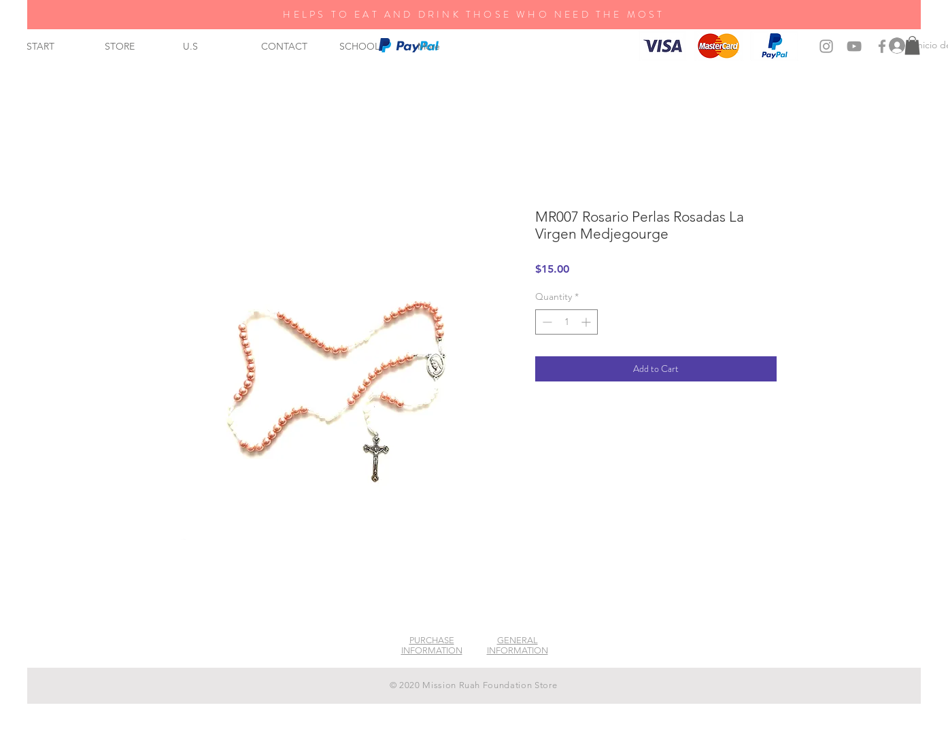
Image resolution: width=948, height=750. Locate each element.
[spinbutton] (566, 322)
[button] (912, 45)
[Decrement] (545, 322)
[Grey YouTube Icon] (854, 46)
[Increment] (587, 322)
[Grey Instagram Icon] (826, 46)
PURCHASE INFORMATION (431, 645)
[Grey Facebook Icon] (882, 46)
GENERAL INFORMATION (517, 645)
